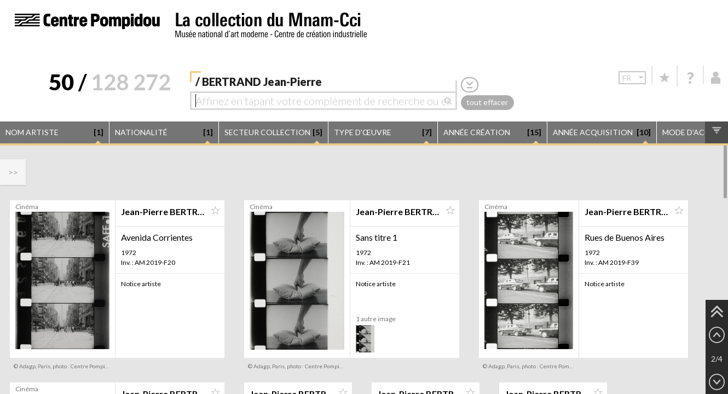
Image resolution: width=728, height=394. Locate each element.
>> (13, 172)
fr (634, 77)
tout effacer (487, 102)
